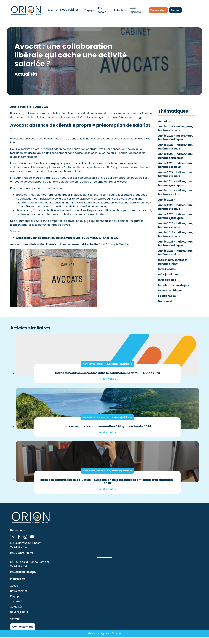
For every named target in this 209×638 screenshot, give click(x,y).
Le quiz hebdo (167, 298)
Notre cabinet (68, 10)
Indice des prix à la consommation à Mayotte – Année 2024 (107, 428)
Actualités (119, 10)
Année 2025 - (167, 201)
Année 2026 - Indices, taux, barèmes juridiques (107, 472)
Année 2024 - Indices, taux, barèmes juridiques (107, 418)
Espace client (159, 10)
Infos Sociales (167, 282)
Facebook (19, 538)
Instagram (25, 538)
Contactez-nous (22, 628)
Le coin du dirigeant (171, 292)
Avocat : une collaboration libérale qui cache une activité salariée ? (55, 244)
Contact (179, 10)
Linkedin (12, 538)
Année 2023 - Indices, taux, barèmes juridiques (107, 365)
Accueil (52, 10)
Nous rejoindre (137, 10)
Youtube (32, 538)
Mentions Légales (98, 634)
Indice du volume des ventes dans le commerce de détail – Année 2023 (107, 374)
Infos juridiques (168, 276)
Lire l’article (109, 380)
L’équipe (89, 10)
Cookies (116, 634)
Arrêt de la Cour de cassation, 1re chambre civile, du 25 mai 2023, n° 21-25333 (67, 238)
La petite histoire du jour (174, 287)
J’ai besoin (103, 10)
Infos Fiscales (167, 271)
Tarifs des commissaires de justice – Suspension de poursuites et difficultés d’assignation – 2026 (107, 483)
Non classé (165, 303)
